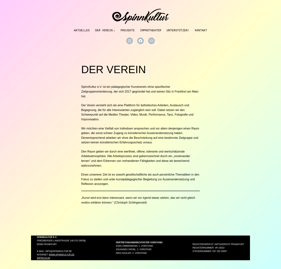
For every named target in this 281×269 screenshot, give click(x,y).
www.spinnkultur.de (61, 254)
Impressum (43, 258)
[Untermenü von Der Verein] (114, 31)
